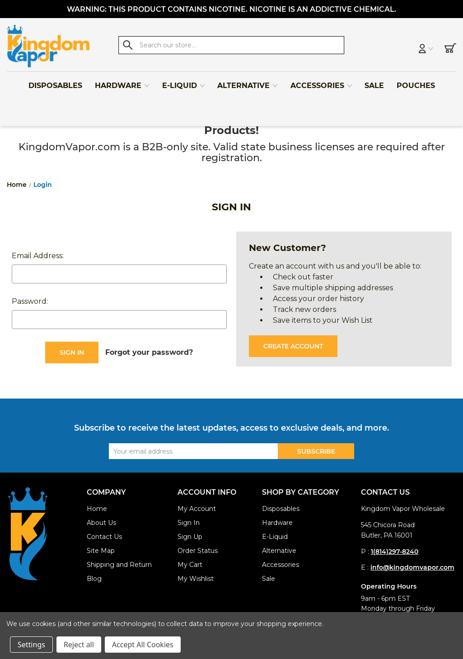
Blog (94, 579)
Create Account (293, 346)
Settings (31, 645)
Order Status (198, 551)
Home (97, 509)
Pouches (416, 82)
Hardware (122, 82)
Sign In (189, 523)
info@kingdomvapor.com (412, 567)
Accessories (321, 82)
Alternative (247, 82)
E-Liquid (184, 82)
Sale (374, 82)
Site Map (101, 551)
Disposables (55, 82)
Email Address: (38, 255)
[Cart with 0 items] (450, 46)
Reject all (79, 645)
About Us (101, 523)
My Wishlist (196, 579)
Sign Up (190, 537)
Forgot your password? (149, 352)
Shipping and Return (119, 565)
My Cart (190, 565)
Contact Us (104, 537)
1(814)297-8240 (394, 552)
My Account (197, 509)
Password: (30, 301)
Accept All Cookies (142, 645)
